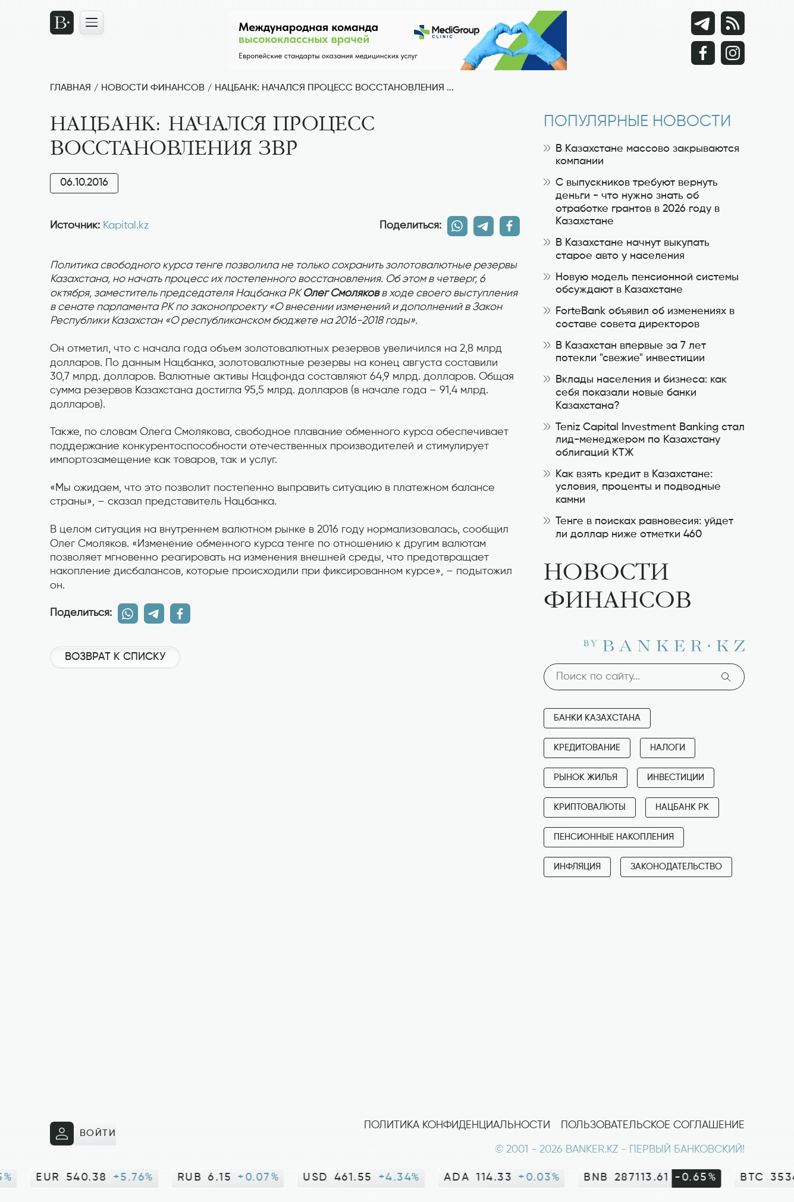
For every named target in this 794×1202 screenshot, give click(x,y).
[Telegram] (703, 23)
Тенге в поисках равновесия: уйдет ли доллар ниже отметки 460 (638, 528)
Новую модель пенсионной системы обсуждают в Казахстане (641, 284)
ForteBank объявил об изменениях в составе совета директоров (639, 318)
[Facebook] (703, 53)
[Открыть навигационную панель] (91, 23)
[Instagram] (733, 53)
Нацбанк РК (682, 807)
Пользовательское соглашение (653, 1125)
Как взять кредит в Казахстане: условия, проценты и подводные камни (632, 487)
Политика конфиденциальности (457, 1125)
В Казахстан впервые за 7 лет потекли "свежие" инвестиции (625, 352)
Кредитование (587, 747)
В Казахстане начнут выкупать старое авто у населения (627, 249)
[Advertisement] (285, 717)
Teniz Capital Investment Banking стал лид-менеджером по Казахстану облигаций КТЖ (644, 440)
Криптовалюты (590, 807)
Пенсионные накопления (614, 836)
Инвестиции (675, 777)
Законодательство (676, 866)
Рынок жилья (585, 777)
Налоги (667, 747)
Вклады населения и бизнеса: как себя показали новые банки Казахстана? (635, 392)
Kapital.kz (126, 225)
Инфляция (577, 866)
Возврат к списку (115, 657)
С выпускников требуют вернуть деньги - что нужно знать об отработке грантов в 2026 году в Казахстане (632, 202)
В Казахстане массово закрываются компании (641, 155)
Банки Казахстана (597, 717)
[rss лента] (733, 23)
